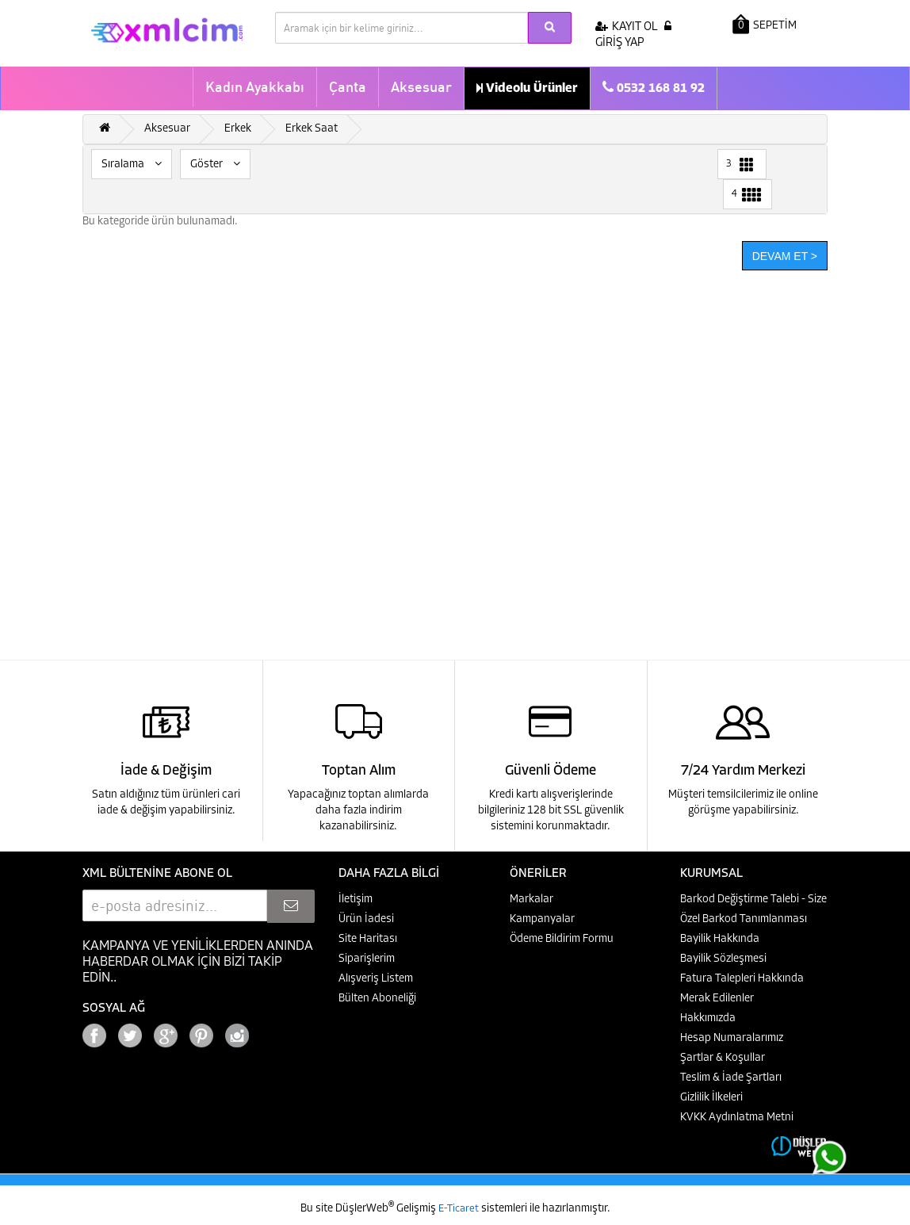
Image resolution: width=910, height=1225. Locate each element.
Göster (215, 164)
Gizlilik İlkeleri (711, 1098)
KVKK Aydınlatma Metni (736, 1118)
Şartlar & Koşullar (722, 1058)
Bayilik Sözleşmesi (723, 959)
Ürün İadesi (366, 919)
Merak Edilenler (717, 999)
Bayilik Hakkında (719, 939)
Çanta (347, 87)
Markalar (531, 899)
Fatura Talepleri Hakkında (742, 979)
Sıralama (131, 164)
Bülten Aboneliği (377, 999)
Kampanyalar (542, 919)
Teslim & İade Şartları (731, 1078)
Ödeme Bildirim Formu (562, 939)
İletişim (355, 899)
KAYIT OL (626, 27)
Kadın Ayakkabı (254, 87)
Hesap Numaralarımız (731, 1038)
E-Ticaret (459, 1209)
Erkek (237, 129)
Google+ (280, 1031)
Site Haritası (367, 939)
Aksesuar (421, 87)
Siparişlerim (366, 959)
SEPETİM (764, 24)
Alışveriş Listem (375, 979)
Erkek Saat (311, 129)
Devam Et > (784, 256)
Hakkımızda (708, 1018)
